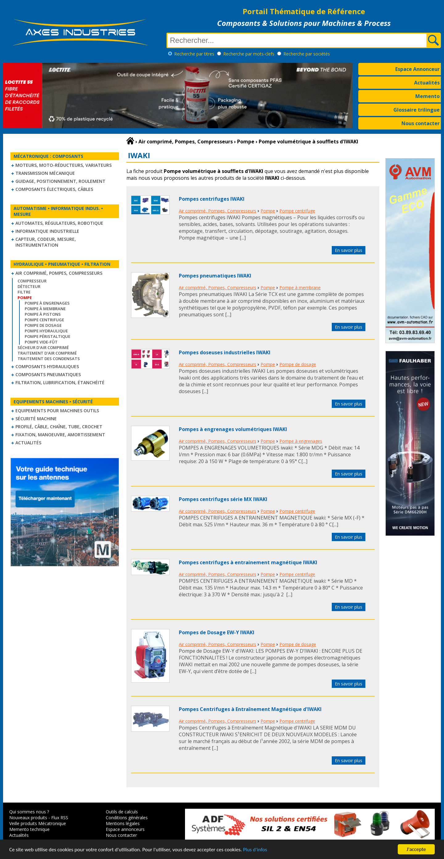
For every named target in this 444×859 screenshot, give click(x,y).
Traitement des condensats (49, 358)
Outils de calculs (122, 812)
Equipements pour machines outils (57, 410)
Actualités (427, 82)
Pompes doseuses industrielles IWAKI (224, 352)
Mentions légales (123, 823)
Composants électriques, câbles (54, 189)
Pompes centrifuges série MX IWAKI (223, 499)
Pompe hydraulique (46, 331)
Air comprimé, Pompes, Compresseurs (58, 273)
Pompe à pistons (43, 314)
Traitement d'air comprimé (47, 353)
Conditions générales (127, 817)
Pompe (268, 211)
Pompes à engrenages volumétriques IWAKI (233, 429)
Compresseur (32, 281)
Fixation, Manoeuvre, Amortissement (60, 435)
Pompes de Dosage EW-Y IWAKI (216, 632)
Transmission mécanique (45, 173)
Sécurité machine (36, 418)
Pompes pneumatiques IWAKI (215, 275)
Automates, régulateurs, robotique (59, 223)
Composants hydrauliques (47, 366)
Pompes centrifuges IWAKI (212, 198)
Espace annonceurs (125, 829)
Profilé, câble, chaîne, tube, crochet (58, 427)
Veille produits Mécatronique (37, 823)
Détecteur (29, 286)
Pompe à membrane (45, 308)
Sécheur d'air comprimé (43, 347)
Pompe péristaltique (47, 336)
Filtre (24, 292)
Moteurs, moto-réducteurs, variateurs (63, 165)
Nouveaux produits (28, 817)
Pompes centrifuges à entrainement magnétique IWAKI (248, 562)
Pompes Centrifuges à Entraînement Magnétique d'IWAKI (250, 709)
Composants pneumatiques (48, 374)
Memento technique (29, 829)
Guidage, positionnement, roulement (60, 181)
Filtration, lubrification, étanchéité (60, 382)
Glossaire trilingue (416, 109)
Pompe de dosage (43, 325)
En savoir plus (348, 250)
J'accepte (416, 849)
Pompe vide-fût (41, 342)
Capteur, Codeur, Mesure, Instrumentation (45, 242)
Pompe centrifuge (44, 320)
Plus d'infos (255, 849)
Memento (427, 96)
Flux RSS (59, 817)
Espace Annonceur (417, 69)
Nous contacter (420, 123)
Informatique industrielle (47, 231)
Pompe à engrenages (47, 303)
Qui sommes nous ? (29, 812)
